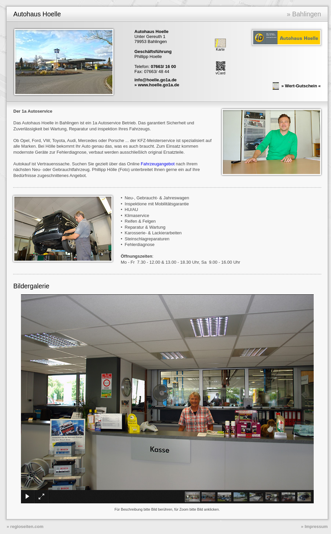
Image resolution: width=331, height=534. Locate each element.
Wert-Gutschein (301, 85)
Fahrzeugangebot (158, 163)
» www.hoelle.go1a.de (156, 84)
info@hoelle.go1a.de (155, 79)
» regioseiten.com (25, 526)
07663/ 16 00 (163, 66)
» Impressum (314, 526)
